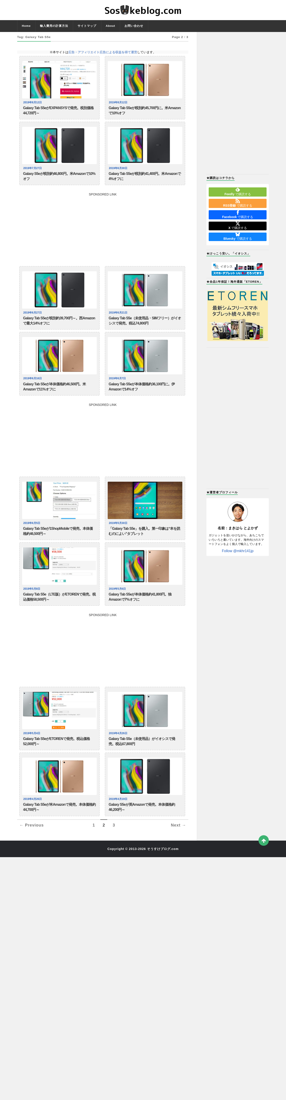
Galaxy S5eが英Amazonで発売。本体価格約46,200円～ (142, 825)
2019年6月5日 (32, 532)
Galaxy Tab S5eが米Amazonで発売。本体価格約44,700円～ (59, 825)
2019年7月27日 (33, 170)
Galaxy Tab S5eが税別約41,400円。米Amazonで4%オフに (145, 180)
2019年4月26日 (118, 747)
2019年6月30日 (118, 170)
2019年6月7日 (118, 385)
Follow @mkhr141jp (238, 551)
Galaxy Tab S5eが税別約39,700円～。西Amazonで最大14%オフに (59, 326)
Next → (178, 844)
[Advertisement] (102, 232)
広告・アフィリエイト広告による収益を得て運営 (102, 52)
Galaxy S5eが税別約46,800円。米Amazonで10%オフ (59, 180)
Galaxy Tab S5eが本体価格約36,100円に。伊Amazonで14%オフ (142, 395)
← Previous (31, 844)
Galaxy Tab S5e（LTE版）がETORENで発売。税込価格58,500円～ (59, 610)
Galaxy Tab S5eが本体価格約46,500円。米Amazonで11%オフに (54, 395)
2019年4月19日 (118, 815)
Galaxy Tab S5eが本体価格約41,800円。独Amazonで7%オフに (140, 610)
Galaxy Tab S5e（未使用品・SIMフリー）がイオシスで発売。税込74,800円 (145, 326)
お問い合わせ (133, 26)
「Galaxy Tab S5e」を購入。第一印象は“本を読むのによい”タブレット (144, 541)
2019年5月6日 (118, 600)
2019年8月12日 (33, 102)
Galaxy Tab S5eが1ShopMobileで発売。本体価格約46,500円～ (58, 541)
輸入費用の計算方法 (54, 26)
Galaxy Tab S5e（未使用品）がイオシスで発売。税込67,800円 (142, 757)
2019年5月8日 (32, 600)
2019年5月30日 (118, 532)
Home (26, 26)
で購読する (238, 191)
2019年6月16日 (33, 385)
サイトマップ (87, 26)
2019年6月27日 (33, 317)
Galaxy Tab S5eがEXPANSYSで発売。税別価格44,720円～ (58, 111)
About (110, 26)
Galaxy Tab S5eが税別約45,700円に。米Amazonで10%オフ (145, 111)
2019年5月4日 (32, 747)
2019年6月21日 (118, 317)
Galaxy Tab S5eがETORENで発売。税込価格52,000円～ (56, 757)
